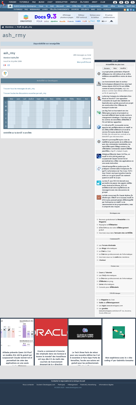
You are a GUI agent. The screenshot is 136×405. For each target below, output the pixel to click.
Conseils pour (109, 287)
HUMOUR (107, 10)
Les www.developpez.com (111, 306)
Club (102, 2)
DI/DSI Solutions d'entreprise (25, 6)
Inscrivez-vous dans (116, 233)
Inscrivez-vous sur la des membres (114, 257)
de (109, 303)
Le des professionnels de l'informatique (115, 254)
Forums (12, 2)
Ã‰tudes (84, 2)
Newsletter (61, 2)
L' (102, 260)
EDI (85, 6)
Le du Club (107, 300)
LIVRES (45, 10)
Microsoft (60, 6)
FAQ (34, 2)
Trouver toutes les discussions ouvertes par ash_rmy (24, 93)
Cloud (41, 6)
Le (102, 251)
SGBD (105, 6)
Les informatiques (108, 248)
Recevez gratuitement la (112, 220)
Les (107, 245)
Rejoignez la (108, 225)
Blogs (41, 2)
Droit (94, 2)
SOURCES (75, 10)
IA (46, 6)
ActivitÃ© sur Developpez (47, 81)
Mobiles (121, 6)
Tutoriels (24, 2)
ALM (52, 6)
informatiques (106, 284)
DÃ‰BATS (85, 10)
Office (113, 6)
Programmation (95, 6)
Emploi (73, 2)
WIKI (93, 10)
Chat (50, 2)
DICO (99, 10)
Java (68, 6)
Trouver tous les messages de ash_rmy (19, 89)
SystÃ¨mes (131, 6)
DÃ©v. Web (76, 6)
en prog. (106, 281)
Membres (9, 27)
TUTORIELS (18, 10)
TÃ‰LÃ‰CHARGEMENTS (59, 10)
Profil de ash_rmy (24, 27)
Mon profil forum (84, 62)
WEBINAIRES (35, 10)
